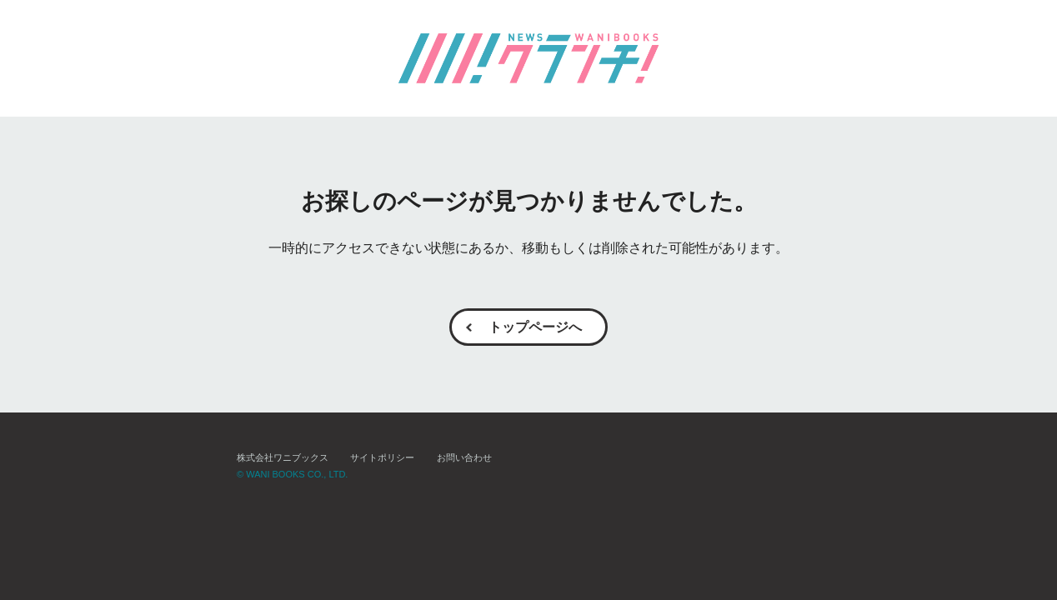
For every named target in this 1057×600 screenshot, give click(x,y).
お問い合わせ (464, 457)
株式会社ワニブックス (282, 457)
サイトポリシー (382, 457)
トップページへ (535, 327)
